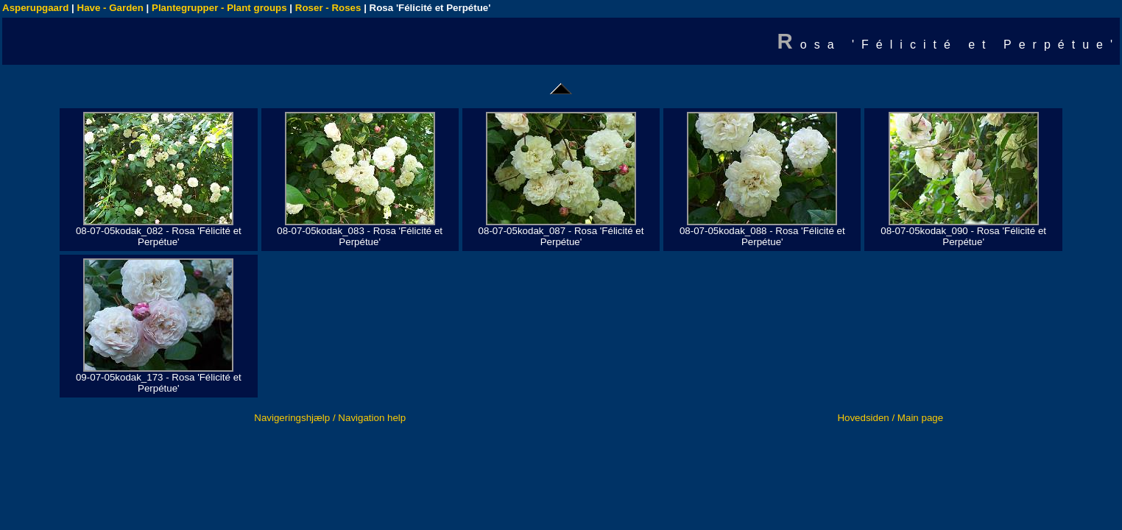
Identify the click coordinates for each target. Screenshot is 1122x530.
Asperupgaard (35, 7)
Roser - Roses (328, 7)
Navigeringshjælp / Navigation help (330, 417)
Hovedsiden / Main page (890, 417)
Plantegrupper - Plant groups (219, 7)
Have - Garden (110, 7)
